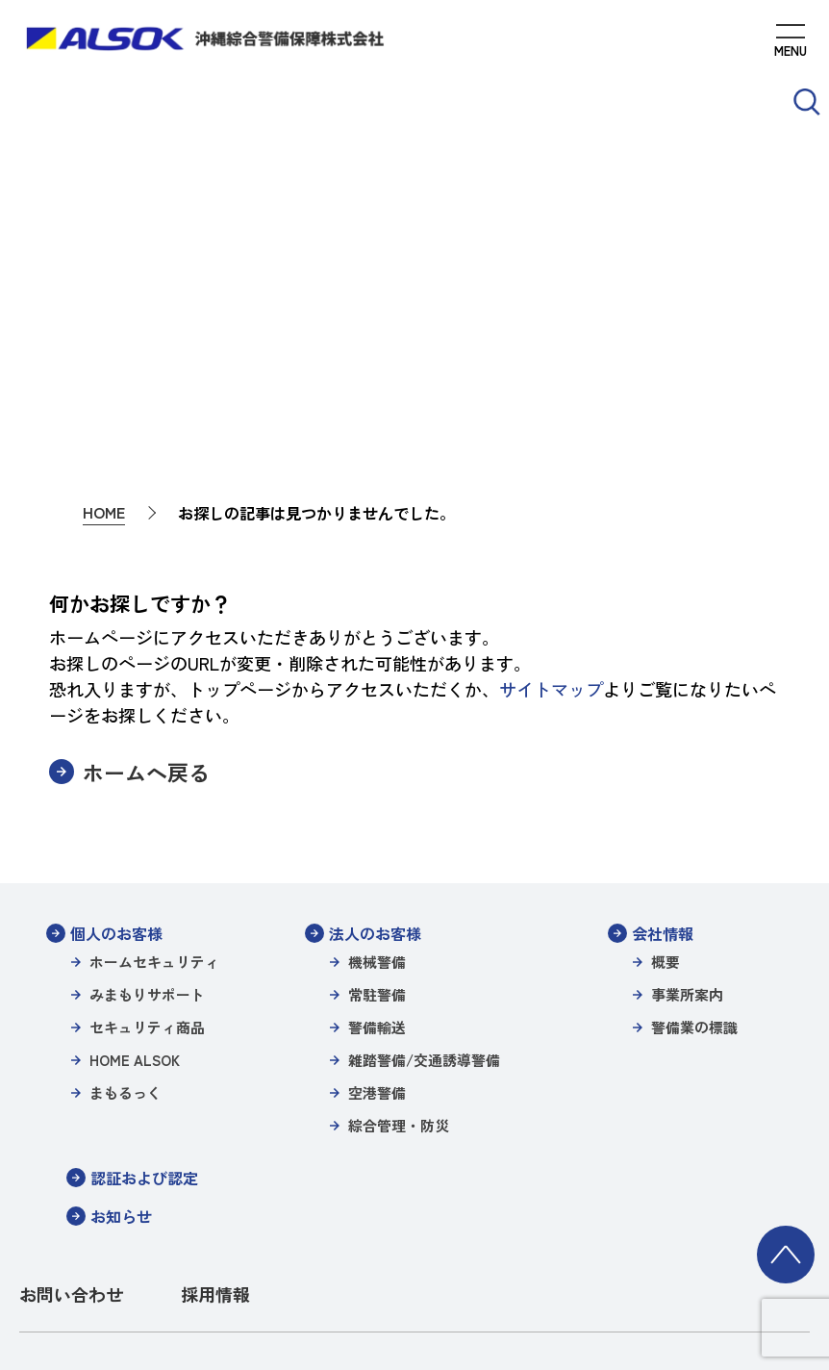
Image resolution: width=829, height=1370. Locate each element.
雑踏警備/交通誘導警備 (424, 868)
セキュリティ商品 (147, 835)
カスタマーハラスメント (530, 1237)
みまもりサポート (147, 803)
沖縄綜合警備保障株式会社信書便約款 (373, 1211)
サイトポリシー (211, 1185)
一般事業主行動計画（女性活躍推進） (336, 1237)
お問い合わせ (71, 1102)
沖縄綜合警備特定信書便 (179, 1211)
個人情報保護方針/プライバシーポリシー (390, 1185)
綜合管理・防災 (398, 934)
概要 (665, 770)
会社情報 (662, 741)
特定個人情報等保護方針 (594, 1185)
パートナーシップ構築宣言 (574, 1211)
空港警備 (377, 901)
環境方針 (693, 1211)
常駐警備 (377, 803)
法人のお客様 (375, 741)
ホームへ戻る (146, 581)
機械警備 (377, 770)
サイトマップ (551, 497)
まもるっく (125, 901)
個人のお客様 (116, 741)
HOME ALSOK (134, 868)
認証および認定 (144, 986)
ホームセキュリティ (154, 770)
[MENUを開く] (790, 43)
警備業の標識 (694, 835)
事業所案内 (687, 803)
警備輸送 (377, 835)
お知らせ (121, 1024)
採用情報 (215, 1102)
